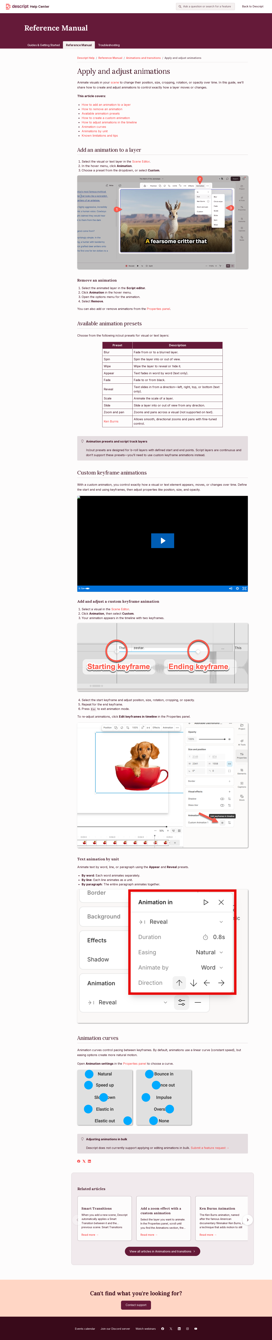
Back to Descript (252, 6)
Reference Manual (79, 45)
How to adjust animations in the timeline (109, 122)
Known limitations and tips (100, 135)
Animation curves (94, 127)
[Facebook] (78, 1161)
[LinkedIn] (89, 1161)
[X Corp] (84, 1161)
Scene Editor (141, 161)
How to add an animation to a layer (106, 104)
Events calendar (85, 1327)
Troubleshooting (109, 45)
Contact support (136, 1305)
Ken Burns (111, 421)
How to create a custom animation (106, 118)
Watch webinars (146, 1327)
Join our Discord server (115, 1327)
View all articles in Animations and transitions (162, 1252)
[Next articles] (248, 1220)
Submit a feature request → (210, 1148)
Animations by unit (95, 131)
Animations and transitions (143, 57)
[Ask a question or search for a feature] (205, 6)
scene (115, 82)
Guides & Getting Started (43, 45)
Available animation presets (101, 113)
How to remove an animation (102, 109)
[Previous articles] (77, 1220)
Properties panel (158, 309)
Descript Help (86, 57)
